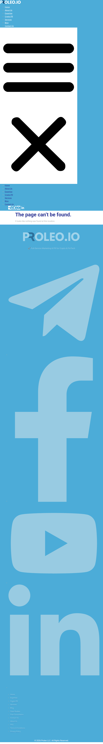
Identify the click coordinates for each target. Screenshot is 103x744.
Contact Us (9, 26)
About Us (8, 10)
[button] (38, 106)
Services (8, 20)
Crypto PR (9, 16)
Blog (6, 23)
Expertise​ (8, 13)
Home (7, 7)
